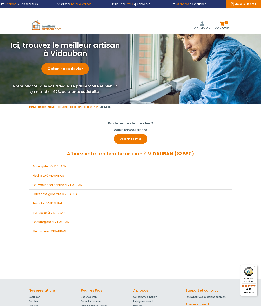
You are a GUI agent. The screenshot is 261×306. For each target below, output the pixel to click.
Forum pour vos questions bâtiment (206, 296)
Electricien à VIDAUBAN (49, 231)
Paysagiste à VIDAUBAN (49, 166)
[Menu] (255, 267)
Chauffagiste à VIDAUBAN (50, 222)
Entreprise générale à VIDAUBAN (55, 194)
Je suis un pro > (243, 4)
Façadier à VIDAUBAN (47, 203)
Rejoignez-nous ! (143, 301)
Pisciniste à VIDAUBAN (48, 175)
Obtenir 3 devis (130, 139)
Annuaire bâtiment (92, 301)
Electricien (34, 296)
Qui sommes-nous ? (145, 296)
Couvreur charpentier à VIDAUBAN (57, 185)
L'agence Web (89, 296)
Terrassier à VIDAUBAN (48, 213)
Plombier (34, 301)
